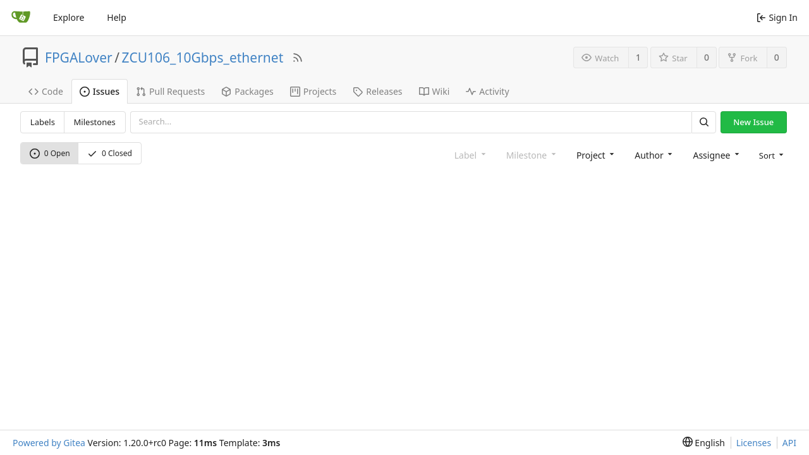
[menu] (770, 154)
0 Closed (109, 153)
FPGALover (79, 57)
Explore (68, 17)
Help (116, 17)
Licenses (754, 443)
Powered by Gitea (49, 443)
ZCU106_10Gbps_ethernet (203, 57)
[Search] (703, 122)
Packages (247, 91)
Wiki (434, 91)
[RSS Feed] (297, 57)
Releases (377, 91)
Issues (99, 91)
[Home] (20, 17)
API (789, 443)
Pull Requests (170, 91)
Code (45, 91)
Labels (42, 122)
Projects (313, 91)
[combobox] (594, 154)
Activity (487, 91)
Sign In (777, 17)
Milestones (95, 122)
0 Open (50, 153)
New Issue (753, 122)
